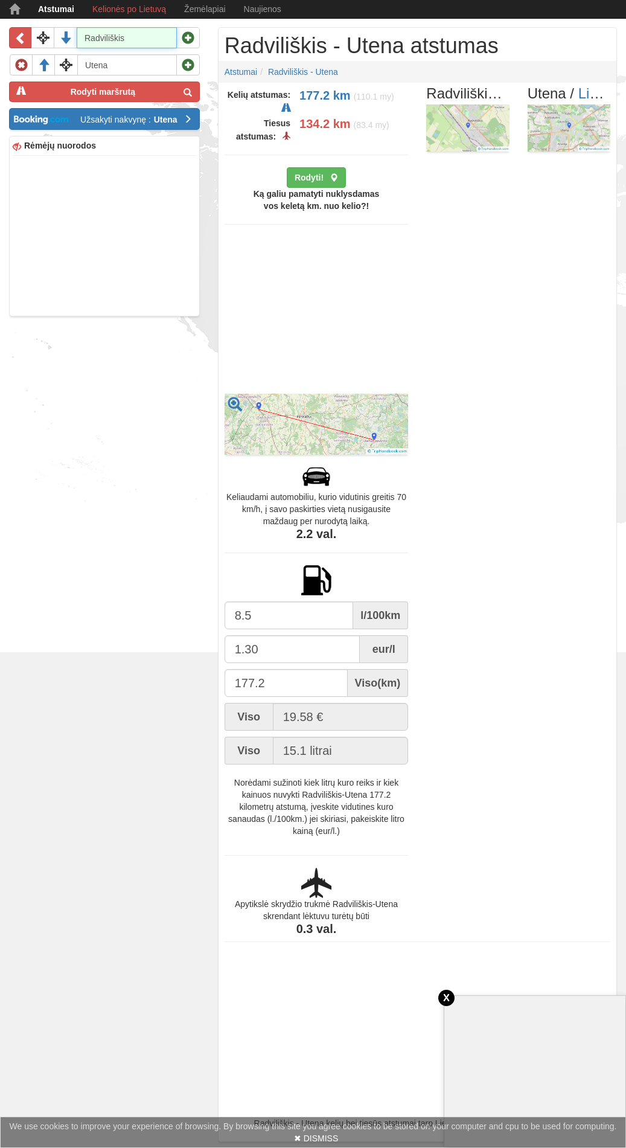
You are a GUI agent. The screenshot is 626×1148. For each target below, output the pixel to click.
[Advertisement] (104, 234)
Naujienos (262, 9)
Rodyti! (316, 177)
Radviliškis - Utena (303, 72)
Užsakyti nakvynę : (136, 119)
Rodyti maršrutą (104, 91)
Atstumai (56, 9)
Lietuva (601, 93)
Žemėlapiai (204, 9)
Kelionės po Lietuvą (129, 9)
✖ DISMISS (316, 1138)
